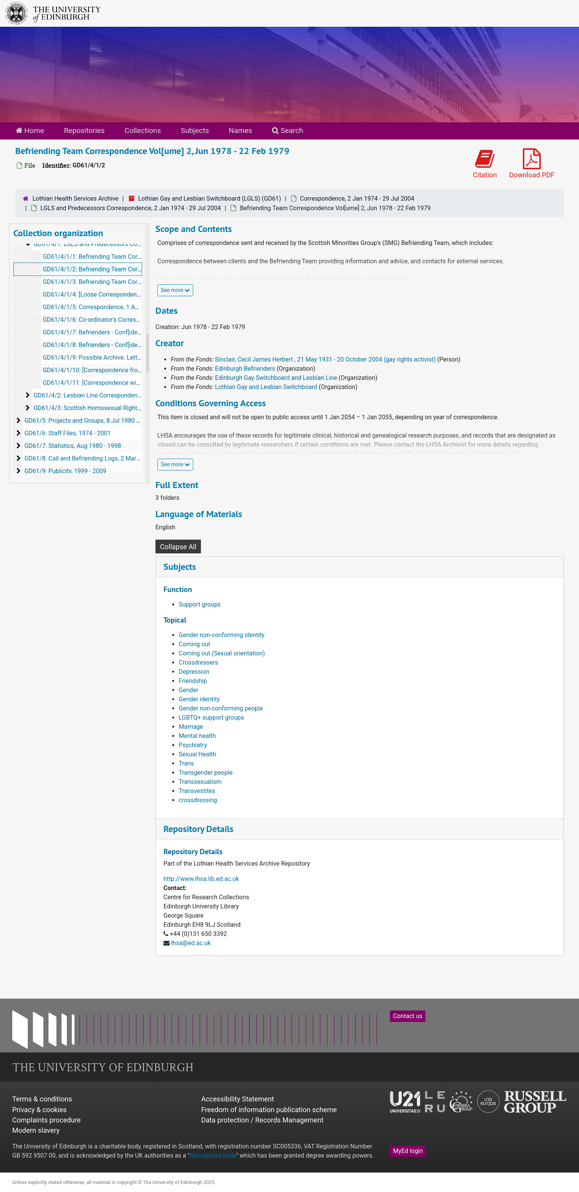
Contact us (407, 1016)
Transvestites (197, 791)
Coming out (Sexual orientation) (222, 653)
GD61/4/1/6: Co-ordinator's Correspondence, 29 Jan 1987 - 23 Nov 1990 (140, 319)
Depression (194, 671)
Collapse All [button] (178, 547)
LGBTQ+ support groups (211, 717)
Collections (143, 130)
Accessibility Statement (237, 1099)
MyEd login (408, 1151)
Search (287, 130)
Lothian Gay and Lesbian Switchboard (266, 387)
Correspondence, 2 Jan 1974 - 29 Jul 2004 (357, 198)
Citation (485, 164)
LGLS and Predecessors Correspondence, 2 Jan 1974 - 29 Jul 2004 (130, 208)
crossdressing (198, 800)
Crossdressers (198, 662)
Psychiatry (193, 745)
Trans (186, 763)
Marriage (191, 726)
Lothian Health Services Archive (75, 198)
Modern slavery (36, 1130)
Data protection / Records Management (262, 1120)
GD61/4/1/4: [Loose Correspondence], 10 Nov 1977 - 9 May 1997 (130, 294)
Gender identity (199, 699)
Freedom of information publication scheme (269, 1110)
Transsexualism (200, 781)
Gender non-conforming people (221, 708)
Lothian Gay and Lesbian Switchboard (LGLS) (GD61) (209, 198)
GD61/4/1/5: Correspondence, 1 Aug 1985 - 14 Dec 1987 (119, 307)
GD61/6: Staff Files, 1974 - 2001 (67, 433)
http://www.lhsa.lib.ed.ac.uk (201, 878)
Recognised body (212, 1155)
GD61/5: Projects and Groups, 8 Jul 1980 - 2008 (88, 420)
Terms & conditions (42, 1099)
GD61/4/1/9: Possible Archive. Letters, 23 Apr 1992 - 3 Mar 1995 (130, 357)
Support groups (200, 604)
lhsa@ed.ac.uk (191, 943)
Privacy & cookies (39, 1110)
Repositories (84, 130)
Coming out (194, 644)
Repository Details (198, 829)
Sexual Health (197, 754)
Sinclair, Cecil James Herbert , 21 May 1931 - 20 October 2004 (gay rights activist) (325, 359)
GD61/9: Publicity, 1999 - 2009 (65, 471)
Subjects (195, 130)
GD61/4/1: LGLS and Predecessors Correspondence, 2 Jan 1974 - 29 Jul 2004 (139, 244)
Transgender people (206, 772)
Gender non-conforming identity (222, 635)
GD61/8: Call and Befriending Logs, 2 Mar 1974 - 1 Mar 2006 (105, 458)
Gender (188, 690)
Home (30, 130)
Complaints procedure (46, 1120)
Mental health (197, 736)
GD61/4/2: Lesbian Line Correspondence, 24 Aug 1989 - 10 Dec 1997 (127, 395)
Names (240, 130)
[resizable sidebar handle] (147, 353)
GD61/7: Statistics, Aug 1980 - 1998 (72, 445)
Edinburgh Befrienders (245, 368)
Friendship (193, 680)
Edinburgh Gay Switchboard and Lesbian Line (276, 377)
